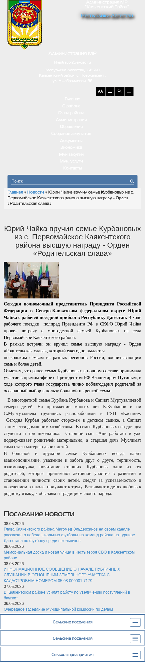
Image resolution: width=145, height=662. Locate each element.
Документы (71, 141)
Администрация (71, 120)
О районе (71, 106)
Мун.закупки (71, 154)
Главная (72, 99)
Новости (35, 192)
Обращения (71, 127)
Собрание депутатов (71, 134)
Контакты (72, 168)
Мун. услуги (71, 161)
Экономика (71, 147)
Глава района (71, 113)
